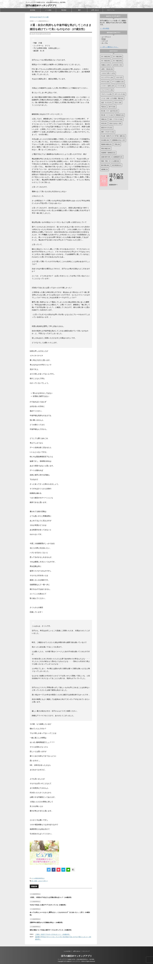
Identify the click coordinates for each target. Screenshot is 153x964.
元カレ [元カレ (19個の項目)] (118, 102)
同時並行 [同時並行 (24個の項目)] (120, 115)
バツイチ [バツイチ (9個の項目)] (120, 86)
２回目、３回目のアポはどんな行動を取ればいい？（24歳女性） (51, 897)
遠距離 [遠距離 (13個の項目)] (104, 169)
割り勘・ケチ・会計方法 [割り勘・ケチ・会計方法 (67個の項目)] (109, 111)
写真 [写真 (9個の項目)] (103, 106)
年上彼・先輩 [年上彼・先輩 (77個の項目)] (106, 136)
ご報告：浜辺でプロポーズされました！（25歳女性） (52, 934)
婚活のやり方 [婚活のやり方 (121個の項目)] (106, 127)
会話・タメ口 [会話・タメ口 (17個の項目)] (106, 102)
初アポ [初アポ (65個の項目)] (112, 106)
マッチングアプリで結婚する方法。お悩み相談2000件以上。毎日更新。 (76, 959)
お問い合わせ (95, 10)
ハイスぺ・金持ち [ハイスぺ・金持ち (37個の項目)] (107, 86)
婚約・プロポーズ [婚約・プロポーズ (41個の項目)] (107, 132)
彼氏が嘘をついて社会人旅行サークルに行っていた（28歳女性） (51, 930)
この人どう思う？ (43, 881)
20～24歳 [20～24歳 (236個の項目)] (105, 56)
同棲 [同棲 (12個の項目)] (103, 119)
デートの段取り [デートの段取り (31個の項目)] (118, 81)
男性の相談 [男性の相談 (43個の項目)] (105, 148)
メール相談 (48, 10)
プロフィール (110, 10)
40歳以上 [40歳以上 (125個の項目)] (105, 65)
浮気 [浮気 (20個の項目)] (117, 144)
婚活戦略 (32, 10)
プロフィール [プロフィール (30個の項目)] (106, 94)
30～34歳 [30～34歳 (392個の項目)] (105, 60)
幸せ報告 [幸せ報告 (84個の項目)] (105, 140)
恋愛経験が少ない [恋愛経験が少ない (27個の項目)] (118, 140)
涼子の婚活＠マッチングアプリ (41, 5)
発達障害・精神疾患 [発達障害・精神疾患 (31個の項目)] (108, 152)
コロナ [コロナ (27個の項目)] (119, 77)
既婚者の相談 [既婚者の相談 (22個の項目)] (106, 144)
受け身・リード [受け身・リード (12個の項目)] (107, 115)
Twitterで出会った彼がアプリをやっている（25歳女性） (48, 905)
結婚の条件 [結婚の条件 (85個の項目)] (105, 157)
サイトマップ (85, 951)
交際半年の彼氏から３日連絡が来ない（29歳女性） (47, 922)
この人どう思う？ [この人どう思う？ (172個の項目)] (108, 73)
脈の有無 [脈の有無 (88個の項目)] (105, 165)
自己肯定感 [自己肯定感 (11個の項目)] (116, 165)
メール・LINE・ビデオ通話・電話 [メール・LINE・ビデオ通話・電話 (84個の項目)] (112, 98)
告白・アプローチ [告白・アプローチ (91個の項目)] (116, 119)
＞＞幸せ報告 (104, 28)
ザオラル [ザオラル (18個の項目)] (105, 81)
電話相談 (63, 10)
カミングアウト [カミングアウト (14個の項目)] (107, 77)
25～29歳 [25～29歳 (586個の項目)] (117, 56)
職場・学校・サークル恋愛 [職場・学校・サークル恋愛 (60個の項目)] (110, 161)
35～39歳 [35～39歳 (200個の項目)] (117, 60)
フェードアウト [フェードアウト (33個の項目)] (107, 90)
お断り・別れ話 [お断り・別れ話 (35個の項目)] (107, 69)
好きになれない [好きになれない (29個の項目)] (115, 123)
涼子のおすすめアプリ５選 (39, 17)
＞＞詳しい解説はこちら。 (109, 47)
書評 (79, 10)
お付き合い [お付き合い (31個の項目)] (117, 65)
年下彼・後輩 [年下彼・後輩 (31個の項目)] (120, 136)
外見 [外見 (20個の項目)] (103, 123)
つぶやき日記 (67, 951)
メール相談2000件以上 (38, 878)
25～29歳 (34, 881)
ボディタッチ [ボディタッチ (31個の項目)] (120, 94)
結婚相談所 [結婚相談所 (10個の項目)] (117, 157)
